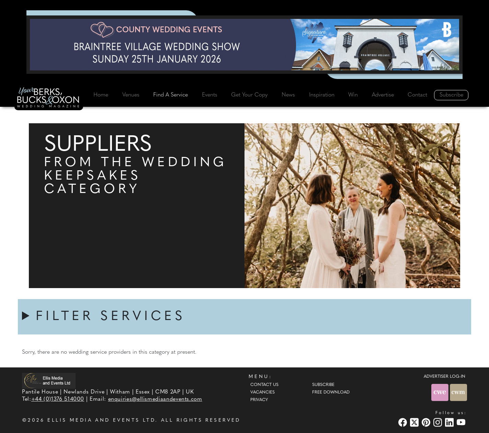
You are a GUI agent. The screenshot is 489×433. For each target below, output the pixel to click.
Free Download (331, 392)
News (288, 95)
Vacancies (262, 392)
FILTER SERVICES (110, 316)
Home (100, 95)
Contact (417, 95)
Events (209, 95)
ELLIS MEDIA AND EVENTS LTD (101, 420)
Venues (130, 95)
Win (353, 95)
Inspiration (321, 95)
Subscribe (451, 95)
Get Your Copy (249, 95)
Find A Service (170, 95)
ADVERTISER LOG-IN (444, 377)
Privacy (259, 400)
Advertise (383, 95)
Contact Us (264, 385)
